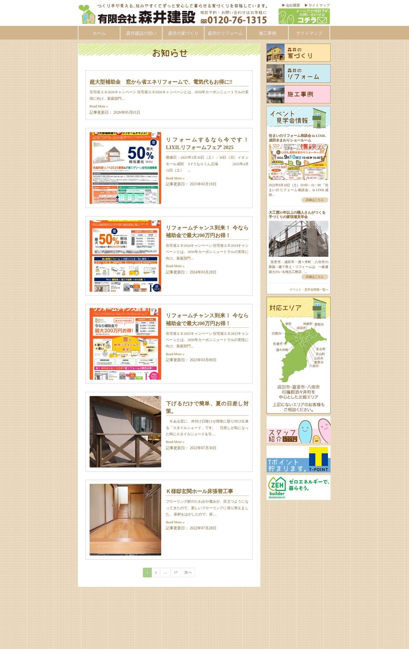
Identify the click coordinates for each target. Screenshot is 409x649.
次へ (187, 572)
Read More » (99, 106)
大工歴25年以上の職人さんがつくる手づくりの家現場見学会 (297, 214)
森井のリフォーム (225, 33)
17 (176, 572)
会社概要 (293, 5)
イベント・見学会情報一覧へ (308, 289)
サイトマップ (319, 5)
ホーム (99, 33)
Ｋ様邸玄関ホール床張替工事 (199, 491)
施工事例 (267, 33)
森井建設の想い (141, 33)
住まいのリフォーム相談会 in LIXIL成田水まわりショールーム (297, 138)
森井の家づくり (183, 33)
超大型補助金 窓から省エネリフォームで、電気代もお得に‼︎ (161, 82)
